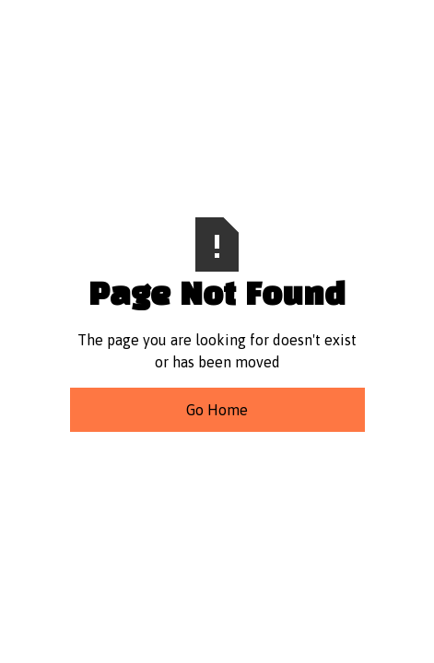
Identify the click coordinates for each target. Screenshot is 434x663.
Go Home (217, 409)
